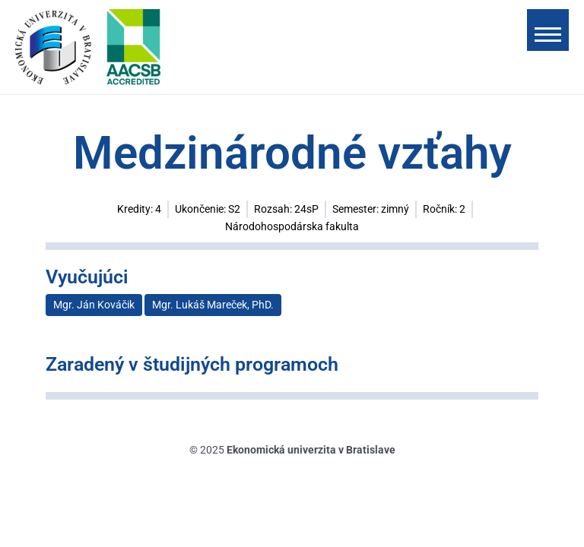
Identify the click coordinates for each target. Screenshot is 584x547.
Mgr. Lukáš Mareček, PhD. (213, 305)
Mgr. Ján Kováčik (94, 305)
